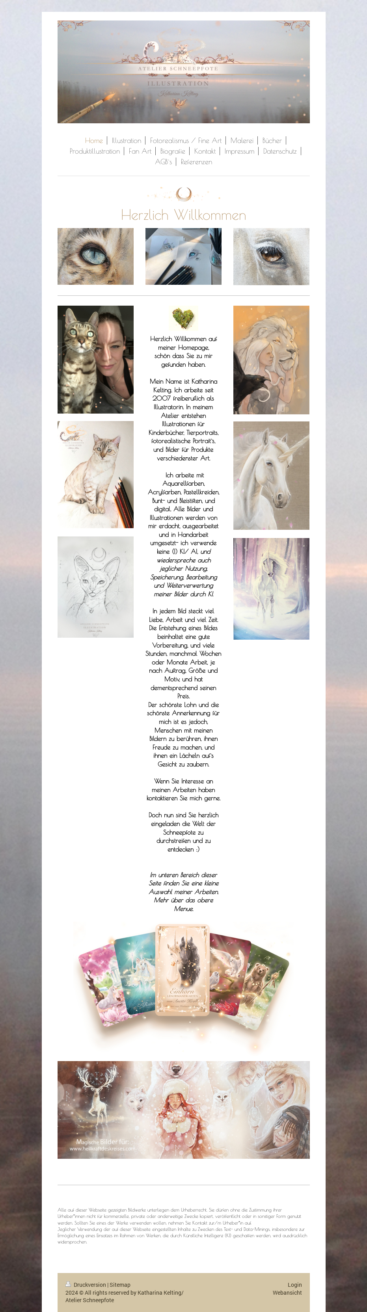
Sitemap (120, 1284)
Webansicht (287, 1292)
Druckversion (86, 1284)
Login (295, 1284)
